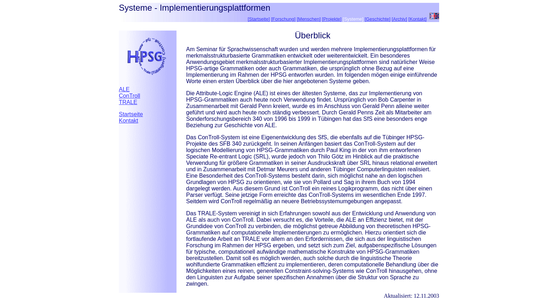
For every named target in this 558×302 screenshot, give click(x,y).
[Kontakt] (418, 19)
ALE (124, 89)
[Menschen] (309, 19)
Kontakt (128, 121)
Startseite (131, 114)
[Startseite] (259, 19)
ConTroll (129, 96)
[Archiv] (399, 19)
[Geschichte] (377, 19)
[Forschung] (283, 19)
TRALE (128, 102)
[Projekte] (332, 19)
